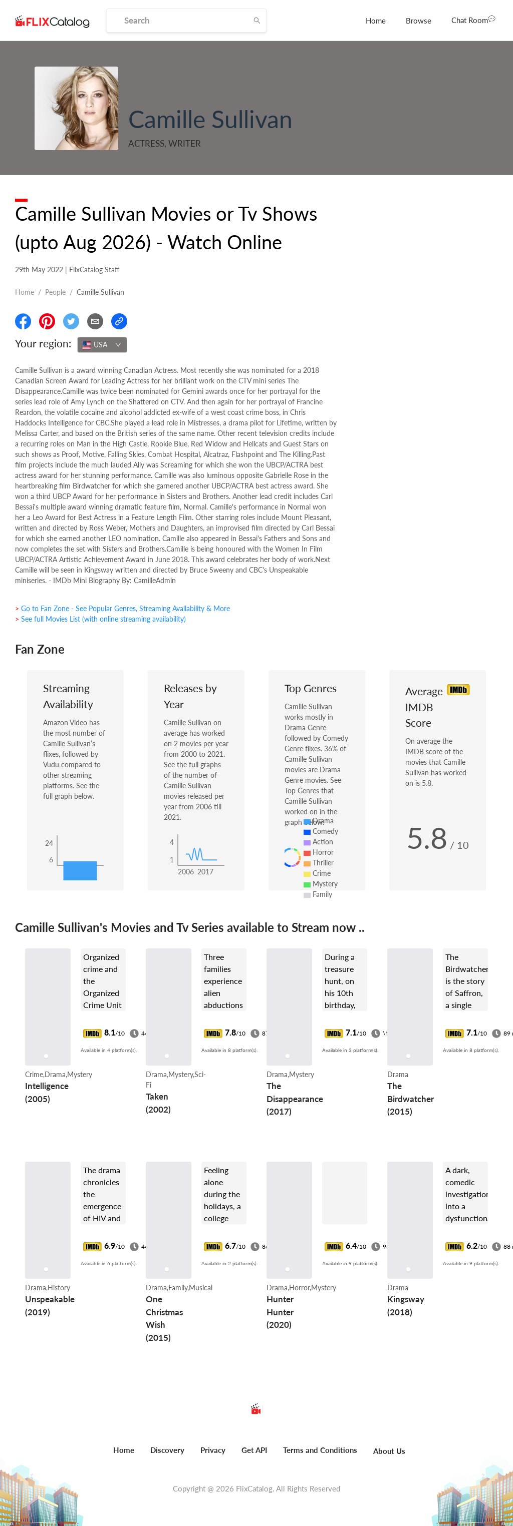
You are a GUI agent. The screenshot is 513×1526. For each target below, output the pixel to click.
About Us (389, 1450)
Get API (254, 1449)
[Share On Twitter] (71, 321)
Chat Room (473, 20)
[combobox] (102, 345)
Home (376, 20)
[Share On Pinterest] (47, 321)
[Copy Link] (119, 321)
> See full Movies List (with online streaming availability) (100, 619)
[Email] (95, 321)
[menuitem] (376, 20)
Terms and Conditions (320, 1449)
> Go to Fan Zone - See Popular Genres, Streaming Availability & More (122, 608)
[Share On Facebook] (23, 321)
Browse (418, 20)
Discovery (167, 1449)
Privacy (212, 1449)
